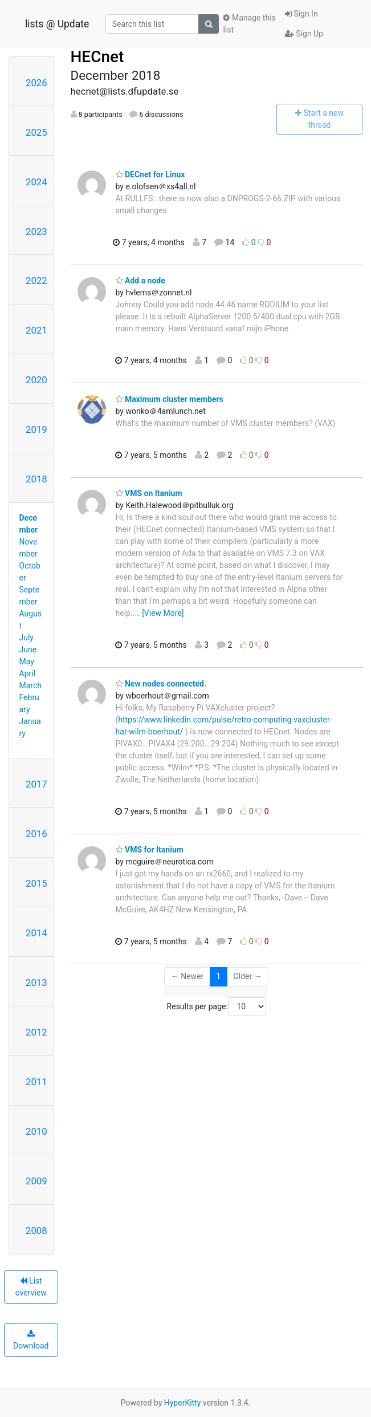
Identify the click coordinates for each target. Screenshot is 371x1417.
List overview (31, 1286)
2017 (36, 784)
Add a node (140, 280)
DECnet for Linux (150, 174)
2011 (36, 1081)
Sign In (301, 13)
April (27, 673)
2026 (36, 82)
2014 (36, 933)
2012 (36, 1032)
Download (30, 1340)
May (26, 661)
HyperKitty (182, 1402)
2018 (36, 479)
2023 (36, 231)
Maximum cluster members (169, 399)
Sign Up (304, 33)
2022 (36, 280)
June (28, 649)
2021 (36, 330)
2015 (36, 883)
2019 (36, 429)
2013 (36, 982)
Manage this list (249, 23)
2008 (36, 1230)
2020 (36, 379)
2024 (36, 182)
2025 (36, 132)
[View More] (163, 613)
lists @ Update (57, 24)
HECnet (97, 56)
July (26, 637)
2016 (36, 833)
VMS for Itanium (150, 849)
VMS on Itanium (149, 493)
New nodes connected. (161, 683)
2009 (36, 1181)
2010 (36, 1131)
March (30, 685)
